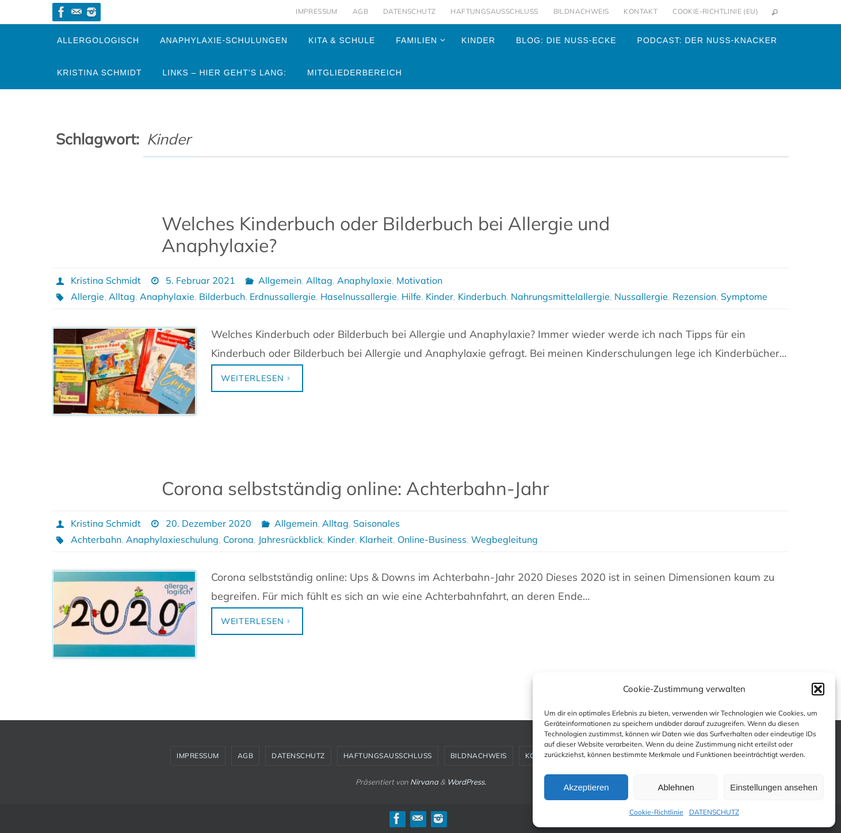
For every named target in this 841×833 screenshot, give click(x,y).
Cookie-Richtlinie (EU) (715, 11)
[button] (818, 689)
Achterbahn (96, 539)
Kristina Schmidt (106, 280)
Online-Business (432, 539)
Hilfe (411, 296)
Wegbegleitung (504, 539)
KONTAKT (640, 11)
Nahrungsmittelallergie (560, 296)
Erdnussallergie (283, 296)
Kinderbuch (482, 296)
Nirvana (424, 781)
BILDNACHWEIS (581, 11)
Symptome (744, 296)
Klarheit (376, 539)
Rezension (694, 296)
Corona (238, 539)
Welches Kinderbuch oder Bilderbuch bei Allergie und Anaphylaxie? (386, 234)
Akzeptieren (586, 787)
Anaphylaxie (364, 280)
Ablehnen (675, 787)
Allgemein (279, 280)
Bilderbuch (222, 296)
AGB (360, 11)
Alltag (319, 280)
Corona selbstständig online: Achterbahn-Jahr (355, 488)
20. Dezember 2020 (208, 523)
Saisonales (376, 523)
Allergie (87, 296)
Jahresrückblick (290, 539)
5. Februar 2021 (200, 280)
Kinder (439, 296)
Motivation (419, 280)
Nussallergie (641, 296)
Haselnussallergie (358, 296)
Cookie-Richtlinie (656, 812)
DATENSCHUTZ (714, 812)
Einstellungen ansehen (773, 787)
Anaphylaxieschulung (172, 539)
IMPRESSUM (317, 11)
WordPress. (466, 781)
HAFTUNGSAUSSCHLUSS (494, 11)
